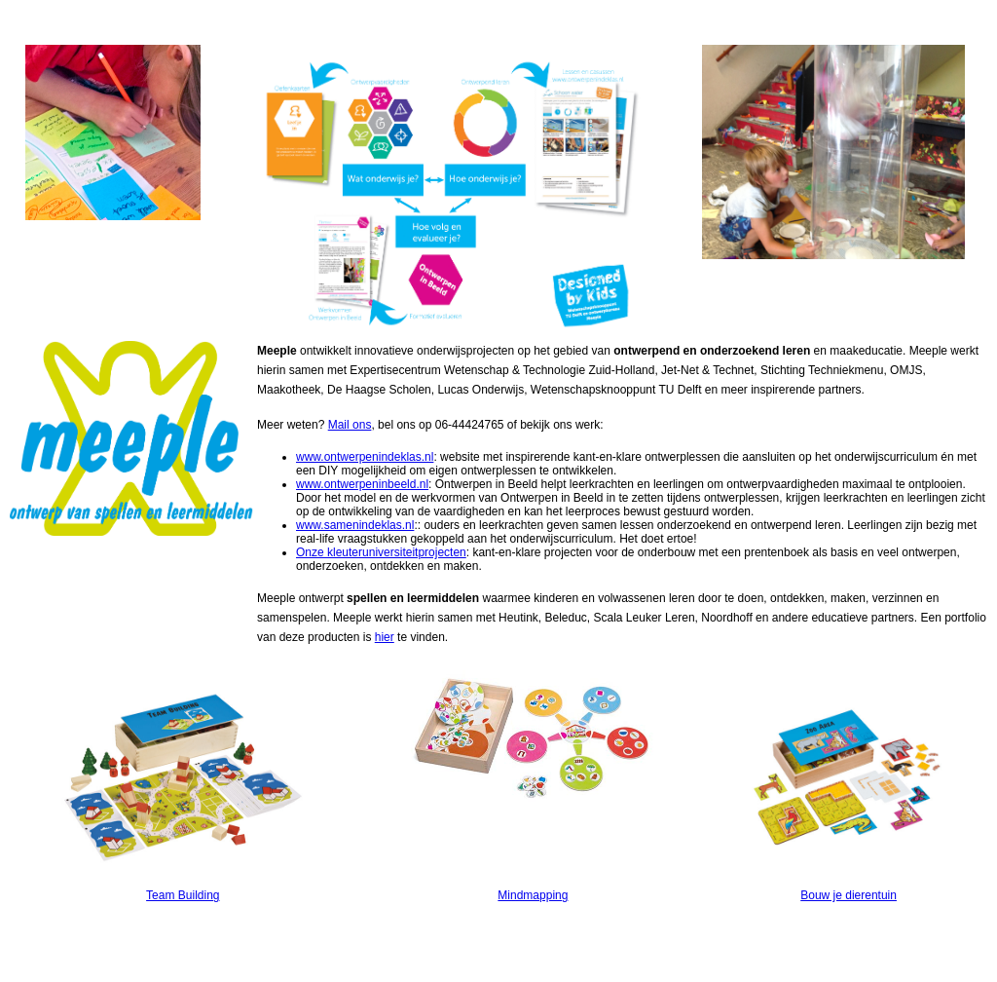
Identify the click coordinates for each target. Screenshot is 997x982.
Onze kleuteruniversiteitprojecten (381, 552)
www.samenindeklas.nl (355, 525)
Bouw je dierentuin (848, 895)
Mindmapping (533, 895)
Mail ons (350, 425)
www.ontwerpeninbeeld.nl (362, 484)
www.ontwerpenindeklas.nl (364, 457)
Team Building (182, 895)
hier (384, 637)
